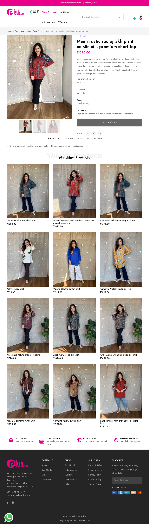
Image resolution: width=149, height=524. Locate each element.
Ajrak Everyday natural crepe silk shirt (118, 355)
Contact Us (47, 479)
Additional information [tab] (76, 138)
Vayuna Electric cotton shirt (66, 289)
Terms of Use (94, 484)
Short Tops (32, 31)
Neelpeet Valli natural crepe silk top (117, 220)
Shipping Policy (95, 470)
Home (9, 31)
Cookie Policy (94, 479)
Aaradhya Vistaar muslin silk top (115, 289)
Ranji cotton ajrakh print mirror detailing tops (119, 422)
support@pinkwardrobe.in (18, 495)
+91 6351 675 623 (16, 492)
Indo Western (48, 22)
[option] (21, 440)
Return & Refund (95, 465)
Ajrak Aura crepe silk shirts (66, 355)
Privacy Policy (94, 474)
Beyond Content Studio (80, 520)
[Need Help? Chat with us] (8, 517)
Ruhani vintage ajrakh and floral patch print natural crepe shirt (74, 222)
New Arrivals (71, 479)
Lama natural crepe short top (21, 220)
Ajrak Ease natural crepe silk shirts (23, 355)
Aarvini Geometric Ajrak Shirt (21, 420)
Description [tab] (53, 138)
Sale (67, 484)
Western (62, 22)
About (44, 465)
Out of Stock (110, 122)
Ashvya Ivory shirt (15, 289)
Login (44, 474)
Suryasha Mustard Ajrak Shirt (67, 420)
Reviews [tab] (98, 138)
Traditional (64, 12)
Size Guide (47, 470)
